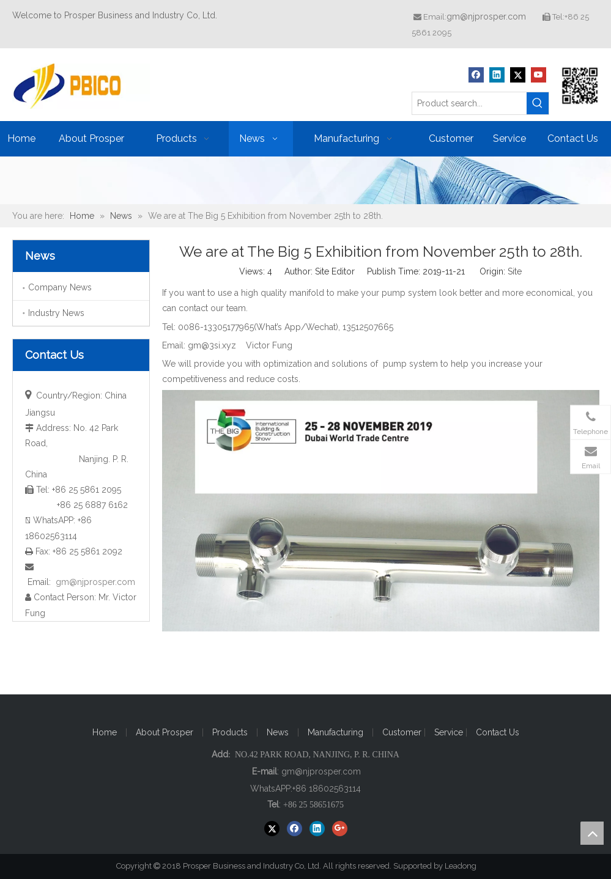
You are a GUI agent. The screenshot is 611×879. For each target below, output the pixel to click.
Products (230, 732)
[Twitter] (517, 75)
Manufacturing (335, 732)
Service (449, 732)
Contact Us (497, 732)
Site (515, 271)
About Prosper (164, 732)
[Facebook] (476, 75)
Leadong (466, 865)
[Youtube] (538, 75)
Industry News (56, 313)
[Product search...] (469, 103)
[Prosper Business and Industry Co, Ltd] (580, 86)
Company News (60, 287)
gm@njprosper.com (486, 16)
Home (104, 732)
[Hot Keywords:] (538, 103)
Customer (403, 732)
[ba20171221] (305, 180)
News (278, 732)
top (592, 833)
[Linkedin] (497, 75)
